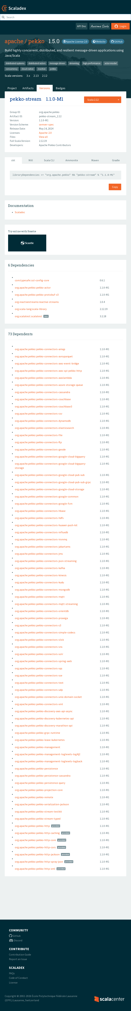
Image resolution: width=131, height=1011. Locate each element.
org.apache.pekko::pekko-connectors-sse (38, 675)
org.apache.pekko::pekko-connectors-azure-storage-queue (49, 385)
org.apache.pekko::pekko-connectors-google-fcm (43, 503)
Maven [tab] (95, 160)
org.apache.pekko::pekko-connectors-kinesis (41, 575)
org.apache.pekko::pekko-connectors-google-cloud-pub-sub (50, 475)
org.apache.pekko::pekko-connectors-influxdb (41, 532)
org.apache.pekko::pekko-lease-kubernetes (40, 740)
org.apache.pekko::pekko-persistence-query (40, 783)
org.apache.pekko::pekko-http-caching (37, 833)
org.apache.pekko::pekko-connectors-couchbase (43, 399)
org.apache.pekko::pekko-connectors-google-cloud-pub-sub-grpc (53, 482)
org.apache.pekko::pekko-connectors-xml (39, 704)
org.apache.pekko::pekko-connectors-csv (38, 413)
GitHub (117, 41)
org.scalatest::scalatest (28, 316)
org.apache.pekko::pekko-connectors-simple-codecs (45, 632)
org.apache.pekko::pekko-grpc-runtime (37, 732)
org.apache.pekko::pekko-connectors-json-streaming (46, 561)
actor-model (111, 63)
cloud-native (28, 68)
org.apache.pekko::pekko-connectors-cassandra (42, 392)
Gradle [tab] (116, 160)
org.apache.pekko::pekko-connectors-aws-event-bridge (47, 363)
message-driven (57, 63)
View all (43, 136)
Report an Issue (18, 959)
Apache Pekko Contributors (55, 145)
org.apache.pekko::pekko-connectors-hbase (40, 510)
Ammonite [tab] (72, 160)
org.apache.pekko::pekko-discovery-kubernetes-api (44, 718)
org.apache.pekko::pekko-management (37, 747)
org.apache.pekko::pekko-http (32, 826)
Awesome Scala (100, 26)
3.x (28, 76)
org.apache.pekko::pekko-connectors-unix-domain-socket (48, 697)
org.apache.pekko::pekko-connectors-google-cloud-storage (49, 489)
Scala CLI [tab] (49, 160)
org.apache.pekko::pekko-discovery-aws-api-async (43, 711)
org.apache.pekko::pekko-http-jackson (37, 854)
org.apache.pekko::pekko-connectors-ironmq (41, 539)
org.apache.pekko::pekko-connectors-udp (39, 689)
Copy (115, 187)
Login (120, 26)
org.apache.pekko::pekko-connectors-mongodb (42, 589)
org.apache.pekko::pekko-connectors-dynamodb (43, 420)
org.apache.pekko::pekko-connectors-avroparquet (44, 356)
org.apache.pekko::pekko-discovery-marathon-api (43, 725)
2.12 (44, 76)
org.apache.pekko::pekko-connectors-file (38, 435)
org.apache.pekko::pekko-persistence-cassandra (42, 775)
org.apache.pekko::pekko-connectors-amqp (40, 349)
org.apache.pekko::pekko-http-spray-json (39, 861)
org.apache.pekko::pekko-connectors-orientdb (42, 611)
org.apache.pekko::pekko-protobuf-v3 (37, 294)
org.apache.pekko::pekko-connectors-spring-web (43, 661)
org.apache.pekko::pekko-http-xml (35, 868)
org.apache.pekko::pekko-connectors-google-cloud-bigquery (50, 456)
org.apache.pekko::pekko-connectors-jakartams (42, 546)
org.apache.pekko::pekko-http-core (35, 840)
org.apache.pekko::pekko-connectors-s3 (38, 625)
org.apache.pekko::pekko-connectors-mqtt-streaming (46, 604)
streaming (74, 63)
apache (14, 41)
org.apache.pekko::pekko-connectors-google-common (46, 496)
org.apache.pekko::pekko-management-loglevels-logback (48, 761)
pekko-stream (25, 99)
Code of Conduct (18, 977)
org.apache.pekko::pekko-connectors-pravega (41, 618)
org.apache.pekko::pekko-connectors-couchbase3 (43, 406)
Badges (60, 88)
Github (15, 935)
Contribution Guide (20, 954)
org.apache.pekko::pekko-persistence (36, 768)
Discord (15, 940)
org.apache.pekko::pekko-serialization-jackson (42, 804)
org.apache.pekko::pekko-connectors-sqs (38, 668)
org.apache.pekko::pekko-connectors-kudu (39, 582)
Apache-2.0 (45, 132)
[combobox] (102, 99)
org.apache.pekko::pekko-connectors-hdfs (39, 518)
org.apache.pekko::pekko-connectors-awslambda (43, 377)
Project (12, 88)
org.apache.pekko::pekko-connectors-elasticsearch (44, 428)
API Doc (81, 26)
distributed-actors (37, 63)
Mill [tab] (31, 160)
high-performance (91, 63)
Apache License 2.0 (75, 41)
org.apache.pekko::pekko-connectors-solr (39, 654)
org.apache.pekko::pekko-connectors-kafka (40, 568)
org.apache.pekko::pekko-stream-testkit (38, 811)
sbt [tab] (13, 160)
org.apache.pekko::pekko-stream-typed (37, 818)
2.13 (36, 76)
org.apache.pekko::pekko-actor (33, 287)
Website (99, 41)
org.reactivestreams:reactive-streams (37, 302)
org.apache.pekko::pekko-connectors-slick (39, 639)
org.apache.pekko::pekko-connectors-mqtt (40, 596)
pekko (36, 41)
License (13, 982)
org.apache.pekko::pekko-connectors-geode (40, 449)
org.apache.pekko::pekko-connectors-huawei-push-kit (46, 525)
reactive (42, 68)
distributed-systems (15, 63)
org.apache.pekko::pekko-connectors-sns (38, 646)
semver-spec (46, 124)
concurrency (11, 68)
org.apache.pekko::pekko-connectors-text (39, 682)
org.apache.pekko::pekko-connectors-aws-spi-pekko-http (48, 370)
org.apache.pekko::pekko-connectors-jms (39, 553)
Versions (44, 88)
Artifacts (28, 88)
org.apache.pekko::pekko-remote (34, 797)
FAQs (12, 973)
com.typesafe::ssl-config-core (32, 280)
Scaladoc (20, 212)
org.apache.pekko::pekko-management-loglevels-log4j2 (47, 754)
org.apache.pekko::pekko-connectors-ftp (38, 442)
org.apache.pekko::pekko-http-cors (35, 847)
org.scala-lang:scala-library (31, 309)
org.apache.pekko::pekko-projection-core (39, 790)
